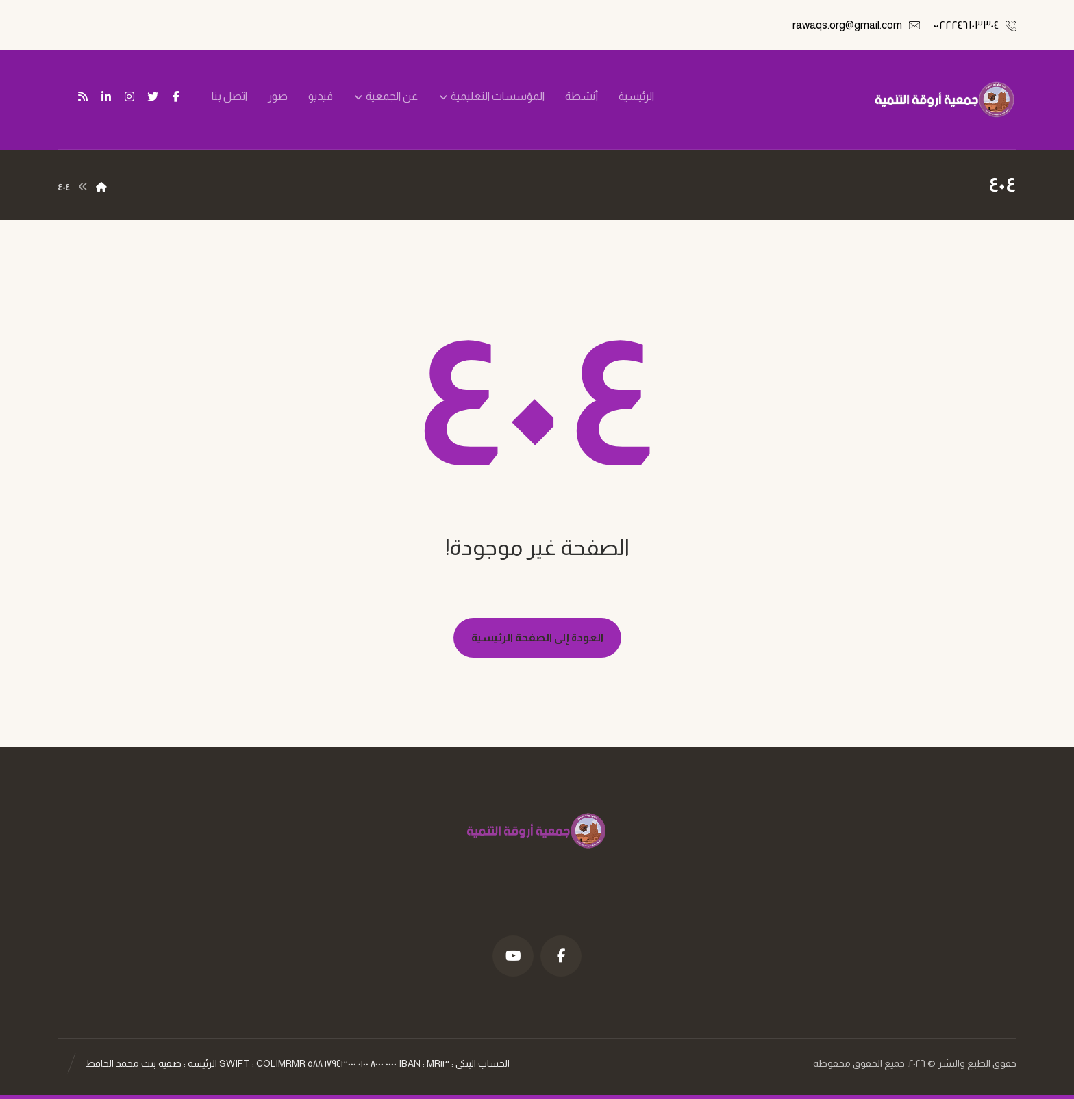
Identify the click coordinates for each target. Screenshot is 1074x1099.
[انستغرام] (129, 96)
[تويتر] (153, 96)
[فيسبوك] (176, 96)
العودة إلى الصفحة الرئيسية (537, 637)
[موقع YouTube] (513, 956)
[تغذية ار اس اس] (83, 96)
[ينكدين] (106, 96)
